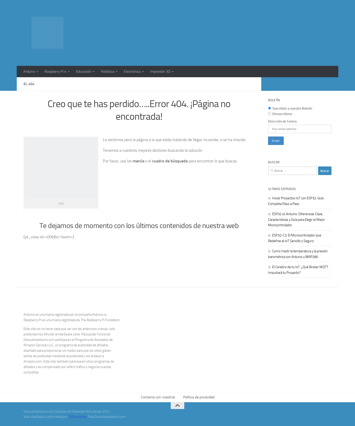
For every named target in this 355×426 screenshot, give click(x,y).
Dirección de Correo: (282, 121)
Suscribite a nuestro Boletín (290, 108)
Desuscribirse (280, 114)
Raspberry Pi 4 (55, 71)
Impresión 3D (160, 71)
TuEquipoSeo (77, 417)
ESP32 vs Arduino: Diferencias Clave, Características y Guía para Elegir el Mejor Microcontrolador (296, 219)
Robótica (107, 71)
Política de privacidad (198, 397)
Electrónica (132, 71)
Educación (83, 71)
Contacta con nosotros (158, 397)
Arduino (29, 71)
